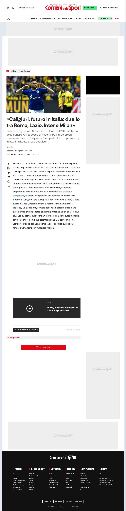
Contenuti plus (105, 19)
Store (67, 478)
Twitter (69, 501)
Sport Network (53, 485)
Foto (100, 476)
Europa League (17, 483)
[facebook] (8, 163)
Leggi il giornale (110, 8)
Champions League (19, 480)
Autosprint (52, 476)
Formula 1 (32, 474)
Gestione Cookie (85, 483)
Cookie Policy (84, 480)
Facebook (47, 501)
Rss (67, 483)
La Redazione (84, 476)
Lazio (35, 154)
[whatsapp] (8, 168)
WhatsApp (78, 501)
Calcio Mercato (24, 71)
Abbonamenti (70, 474)
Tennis (31, 480)
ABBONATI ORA (89, 8)
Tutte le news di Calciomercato (26, 330)
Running (31, 483)
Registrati (69, 487)
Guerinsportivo (53, 483)
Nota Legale (83, 478)
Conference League (19, 485)
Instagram (58, 501)
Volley (31, 485)
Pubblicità (69, 480)
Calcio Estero (17, 487)
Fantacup (52, 487)
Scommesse (90, 19)
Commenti (45, 347)
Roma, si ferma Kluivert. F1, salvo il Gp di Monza (62, 309)
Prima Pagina (70, 476)
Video (100, 474)
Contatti (82, 474)
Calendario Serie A (66, 19)
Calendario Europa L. (105, 483)
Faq (81, 489)
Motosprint (52, 480)
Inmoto (51, 478)
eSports (31, 487)
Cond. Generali (84, 487)
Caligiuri (28, 154)
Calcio (79, 19)
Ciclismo (32, 489)
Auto (50, 474)
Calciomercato (17, 154)
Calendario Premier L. (105, 485)
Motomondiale (33, 476)
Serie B (15, 478)
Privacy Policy (84, 485)
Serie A (34, 19)
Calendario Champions (106, 480)
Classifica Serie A (47, 19)
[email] (8, 177)
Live (117, 19)
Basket (31, 478)
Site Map (68, 485)
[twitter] (8, 172)
